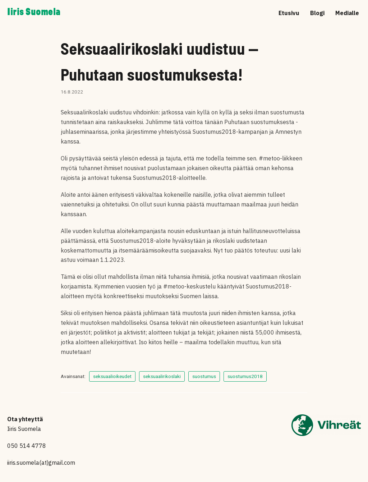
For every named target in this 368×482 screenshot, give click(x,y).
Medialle (347, 13)
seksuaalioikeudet (112, 376)
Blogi (317, 13)
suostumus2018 (245, 376)
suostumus (204, 376)
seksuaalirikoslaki (162, 376)
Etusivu (289, 13)
